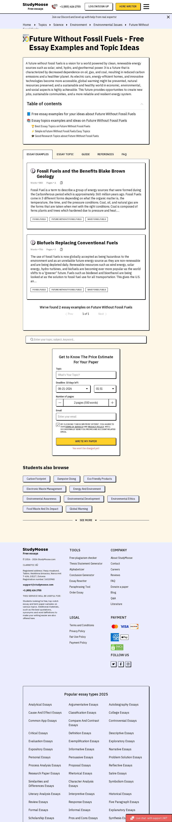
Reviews (115, 565)
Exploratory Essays (121, 732)
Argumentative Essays (83, 695)
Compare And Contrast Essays (83, 713)
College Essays (118, 703)
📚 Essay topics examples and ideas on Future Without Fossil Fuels (76, 120)
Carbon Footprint (36, 469)
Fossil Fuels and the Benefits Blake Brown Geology (89, 171)
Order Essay (76, 583)
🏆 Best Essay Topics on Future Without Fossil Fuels (61, 126)
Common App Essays (42, 711)
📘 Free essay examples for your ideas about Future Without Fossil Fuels (80, 114)
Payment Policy (78, 633)
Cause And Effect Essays (45, 703)
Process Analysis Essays (44, 756)
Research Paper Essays (44, 764)
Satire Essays (117, 764)
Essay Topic (65, 154)
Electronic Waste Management (44, 479)
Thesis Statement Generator (86, 554)
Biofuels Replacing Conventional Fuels (76, 237)
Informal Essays (79, 800)
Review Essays (38, 792)
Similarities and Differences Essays (41, 774)
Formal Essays (38, 800)
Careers (115, 560)
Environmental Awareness (42, 489)
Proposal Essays (79, 756)
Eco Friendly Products (100, 469)
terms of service (74, 417)
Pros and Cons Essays (83, 808)
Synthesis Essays (120, 808)
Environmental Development (84, 489)
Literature (116, 594)
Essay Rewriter (78, 571)
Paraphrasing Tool (80, 577)
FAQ (123, 154)
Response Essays (80, 792)
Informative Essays (81, 740)
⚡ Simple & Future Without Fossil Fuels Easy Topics (61, 131)
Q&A (113, 589)
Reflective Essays (120, 756)
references (105, 154)
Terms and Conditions (82, 616)
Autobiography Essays (123, 695)
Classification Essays (82, 703)
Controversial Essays (122, 711)
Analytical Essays (40, 695)
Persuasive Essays (81, 748)
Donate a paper (119, 577)
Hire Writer (128, 6)
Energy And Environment (87, 479)
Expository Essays (40, 740)
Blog (113, 583)
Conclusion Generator (82, 565)
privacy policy (94, 417)
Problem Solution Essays (125, 748)
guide (85, 154)
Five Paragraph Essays (123, 792)
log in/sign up (99, 6)
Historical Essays (120, 784)
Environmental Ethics (124, 489)
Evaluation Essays (40, 732)
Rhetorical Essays (80, 764)
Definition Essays (80, 724)
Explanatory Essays (121, 800)
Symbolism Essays (121, 772)
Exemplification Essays (84, 732)
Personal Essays (39, 748)
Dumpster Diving (66, 469)
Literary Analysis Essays (44, 784)
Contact (115, 554)
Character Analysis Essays (86, 772)
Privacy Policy (77, 621)
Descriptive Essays (121, 724)
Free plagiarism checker (83, 548)
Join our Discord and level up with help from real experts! (84, 17)
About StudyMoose (121, 548)
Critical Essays (38, 724)
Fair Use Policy (78, 627)
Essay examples (38, 154)
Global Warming (78, 499)
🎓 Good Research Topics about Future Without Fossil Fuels (65, 136)
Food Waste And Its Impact (42, 499)
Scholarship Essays (41, 808)
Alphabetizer (77, 560)
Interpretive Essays (81, 784)
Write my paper (86, 432)
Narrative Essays (120, 740)
